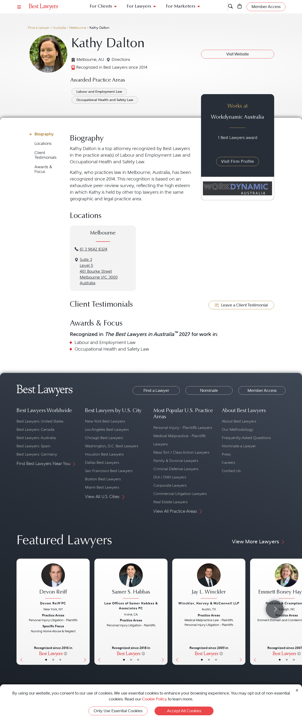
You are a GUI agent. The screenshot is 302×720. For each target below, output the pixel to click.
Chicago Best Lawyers (104, 437)
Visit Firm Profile (237, 161)
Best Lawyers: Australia (36, 437)
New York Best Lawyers (105, 421)
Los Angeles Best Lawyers (107, 429)
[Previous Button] (20, 612)
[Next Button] (86, 612)
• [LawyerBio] (53, 659)
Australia (59, 28)
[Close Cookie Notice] (297, 690)
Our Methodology (237, 429)
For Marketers (180, 6)
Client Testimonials (45, 155)
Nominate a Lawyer (239, 446)
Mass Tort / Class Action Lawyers (181, 452)
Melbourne (77, 28)
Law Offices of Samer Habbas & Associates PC (131, 605)
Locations (42, 143)
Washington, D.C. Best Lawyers (111, 446)
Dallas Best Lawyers (102, 462)
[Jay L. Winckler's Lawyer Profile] (209, 581)
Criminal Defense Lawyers (175, 469)
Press (226, 454)
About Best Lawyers (239, 421)
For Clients (101, 6)
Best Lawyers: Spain (33, 446)
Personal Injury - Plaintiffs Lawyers (182, 427)
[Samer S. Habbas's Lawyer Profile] (131, 581)
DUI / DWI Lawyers (169, 477)
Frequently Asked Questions (246, 437)
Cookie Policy (154, 699)
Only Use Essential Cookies (118, 710)
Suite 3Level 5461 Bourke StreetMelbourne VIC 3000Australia (99, 271)
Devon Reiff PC (53, 603)
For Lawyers (139, 6)
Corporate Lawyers (170, 485)
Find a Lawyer (39, 28)
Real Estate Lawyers (170, 502)
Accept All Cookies (184, 710)
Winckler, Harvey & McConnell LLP (208, 603)
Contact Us (231, 471)
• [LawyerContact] (60, 659)
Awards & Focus (43, 169)
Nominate (209, 390)
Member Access (262, 390)
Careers (228, 462)
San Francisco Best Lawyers (109, 471)
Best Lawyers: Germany (37, 454)
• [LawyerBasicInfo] (46, 659)
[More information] (65, 653)
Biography (44, 134)
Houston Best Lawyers (104, 454)
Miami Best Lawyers (102, 487)
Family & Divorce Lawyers (175, 460)
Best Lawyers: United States (40, 421)
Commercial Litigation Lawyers (180, 493)
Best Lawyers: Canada (36, 429)
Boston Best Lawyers (103, 479)
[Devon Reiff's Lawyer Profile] (53, 581)
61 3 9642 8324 (93, 249)
